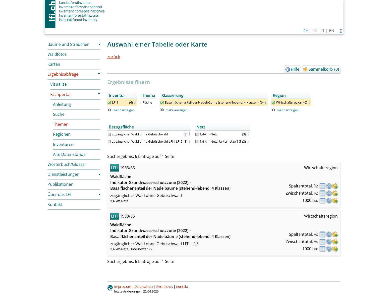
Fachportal (60, 94)
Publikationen (60, 184)
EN (331, 30)
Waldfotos (57, 54)
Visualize (58, 84)
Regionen (62, 134)
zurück (113, 56)
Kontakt (55, 204)
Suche (58, 114)
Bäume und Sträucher (68, 44)
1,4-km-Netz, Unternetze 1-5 (220, 141)
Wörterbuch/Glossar (67, 164)
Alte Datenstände (69, 154)
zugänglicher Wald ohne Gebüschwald (140, 134)
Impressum (122, 286)
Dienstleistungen (63, 174)
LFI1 (115, 102)
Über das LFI (59, 194)
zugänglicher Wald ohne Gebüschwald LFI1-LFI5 (147, 141)
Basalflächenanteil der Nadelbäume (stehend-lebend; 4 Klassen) (212, 102)
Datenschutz (143, 286)
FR (314, 30)
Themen (60, 124)
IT (323, 30)
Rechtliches (164, 286)
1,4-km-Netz (209, 134)
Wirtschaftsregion (289, 102)
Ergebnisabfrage (63, 74)
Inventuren (63, 144)
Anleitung (62, 104)
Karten (54, 64)
